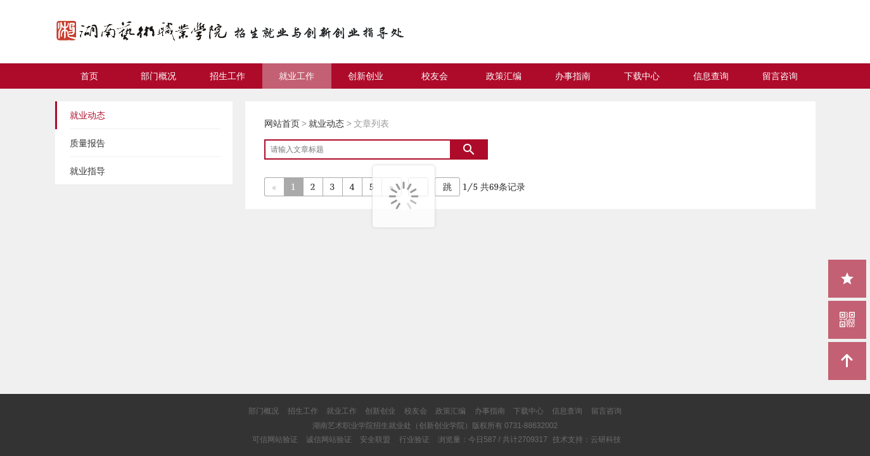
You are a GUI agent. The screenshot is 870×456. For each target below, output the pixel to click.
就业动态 (326, 123)
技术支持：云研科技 (587, 439)
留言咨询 (780, 76)
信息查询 (711, 76)
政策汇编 (503, 76)
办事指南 (573, 76)
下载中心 (642, 76)
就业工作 (296, 76)
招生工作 (227, 76)
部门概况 (158, 76)
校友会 (434, 76)
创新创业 (365, 76)
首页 (89, 76)
